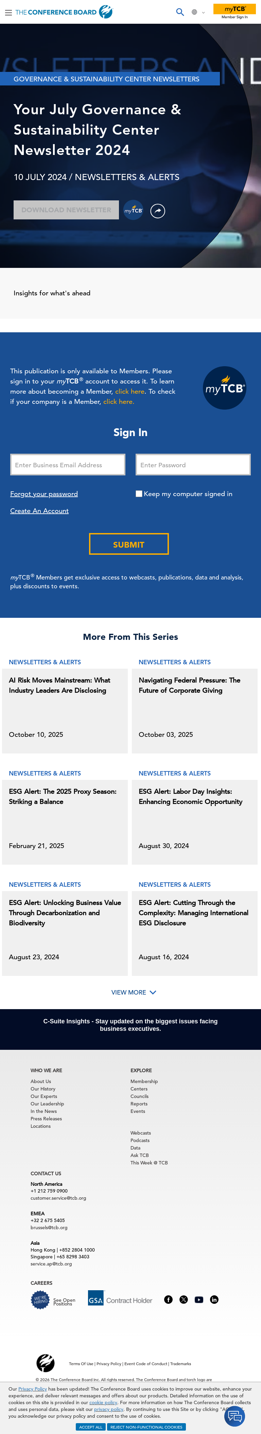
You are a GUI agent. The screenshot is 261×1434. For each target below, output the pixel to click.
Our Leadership (47, 1104)
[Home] (64, 12)
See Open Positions (64, 1302)
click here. (119, 401)
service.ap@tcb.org (51, 1264)
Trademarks (180, 1363)
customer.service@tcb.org (58, 1198)
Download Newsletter (66, 210)
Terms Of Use (81, 1363)
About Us (41, 1081)
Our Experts (44, 1096)
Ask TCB (139, 1155)
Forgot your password (44, 494)
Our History (43, 1089)
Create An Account (39, 511)
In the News (44, 1111)
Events (137, 1111)
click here (129, 391)
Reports (138, 1104)
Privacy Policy (32, 1389)
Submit (128, 545)
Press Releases (46, 1119)
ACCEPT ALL (90, 1427)
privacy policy (108, 1409)
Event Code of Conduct (145, 1363)
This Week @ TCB (149, 1163)
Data (135, 1148)
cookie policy (103, 1402)
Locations (41, 1126)
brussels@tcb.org (49, 1227)
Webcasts (140, 1133)
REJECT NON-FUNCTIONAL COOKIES (146, 1427)
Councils (139, 1096)
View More (128, 992)
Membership (144, 1081)
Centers (138, 1089)
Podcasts (140, 1140)
